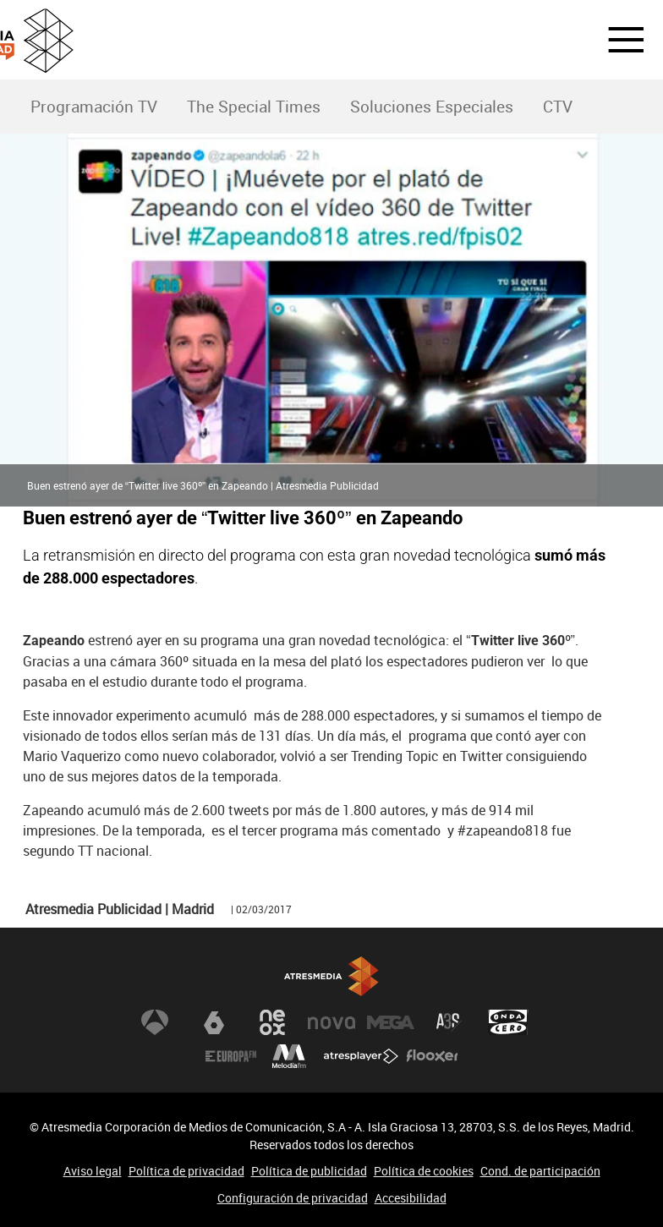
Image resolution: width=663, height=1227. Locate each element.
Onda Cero (508, 1022)
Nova (331, 1022)
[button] (615, 39)
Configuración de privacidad (292, 1198)
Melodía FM (289, 1056)
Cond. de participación (540, 1171)
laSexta (214, 1022)
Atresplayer (361, 1056)
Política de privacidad (186, 1171)
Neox (272, 1022)
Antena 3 (154, 1022)
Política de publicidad (309, 1171)
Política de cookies (424, 1171)
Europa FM (230, 1056)
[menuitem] (93, 107)
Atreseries (449, 1022)
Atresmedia (331, 976)
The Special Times (254, 107)
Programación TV (93, 107)
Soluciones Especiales (431, 107)
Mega (390, 1022)
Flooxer (432, 1056)
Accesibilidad (411, 1198)
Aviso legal (92, 1171)
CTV (558, 107)
